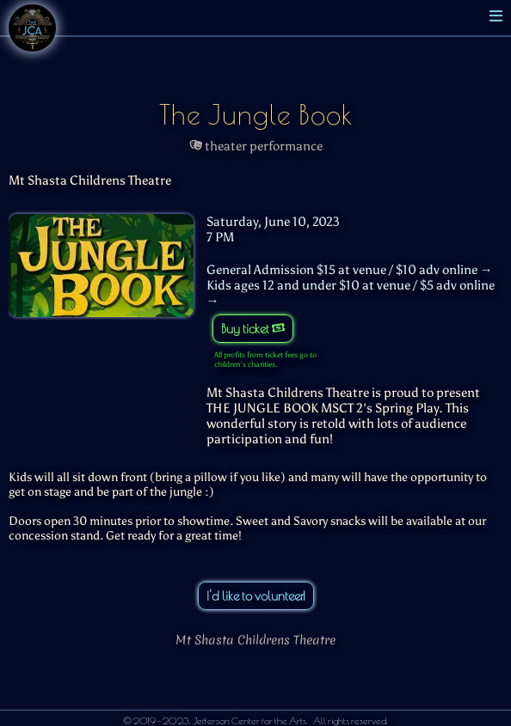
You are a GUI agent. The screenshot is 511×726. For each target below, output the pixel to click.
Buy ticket (253, 328)
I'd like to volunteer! (255, 596)
